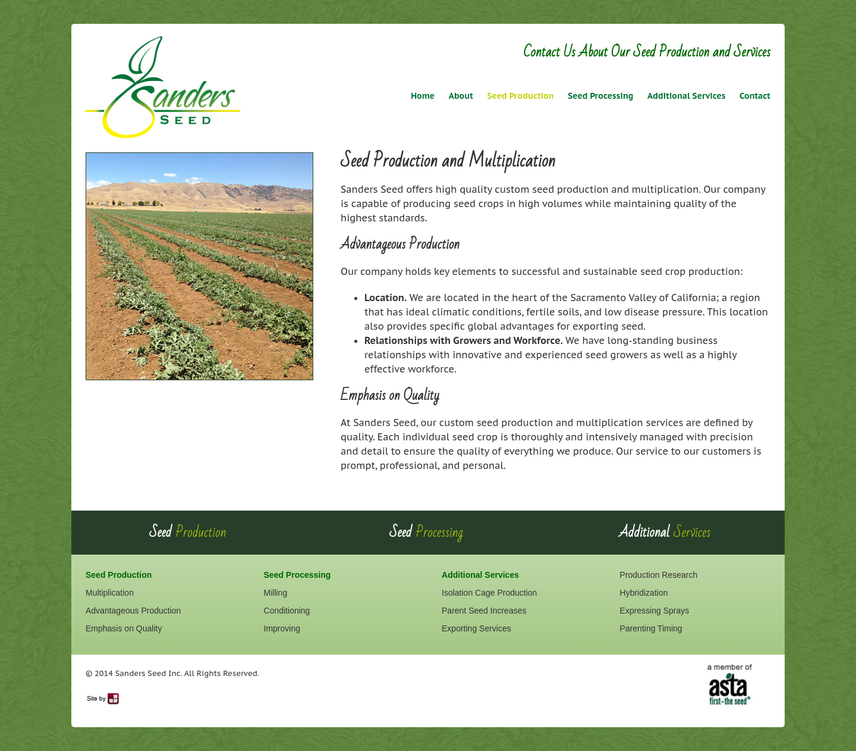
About (461, 95)
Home (423, 95)
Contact (754, 95)
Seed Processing (600, 95)
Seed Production (520, 95)
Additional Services (686, 95)
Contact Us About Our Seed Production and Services (647, 52)
